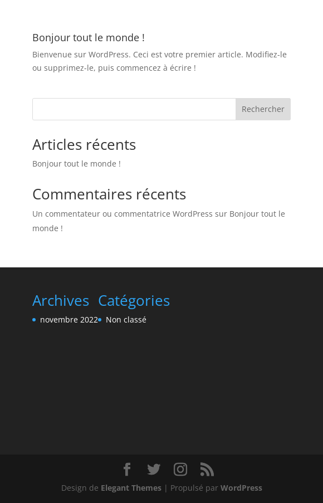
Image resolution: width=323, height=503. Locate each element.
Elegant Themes (131, 487)
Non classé (126, 319)
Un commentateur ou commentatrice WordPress (122, 213)
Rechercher (263, 109)
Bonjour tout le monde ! (88, 37)
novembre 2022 (69, 319)
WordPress (241, 487)
